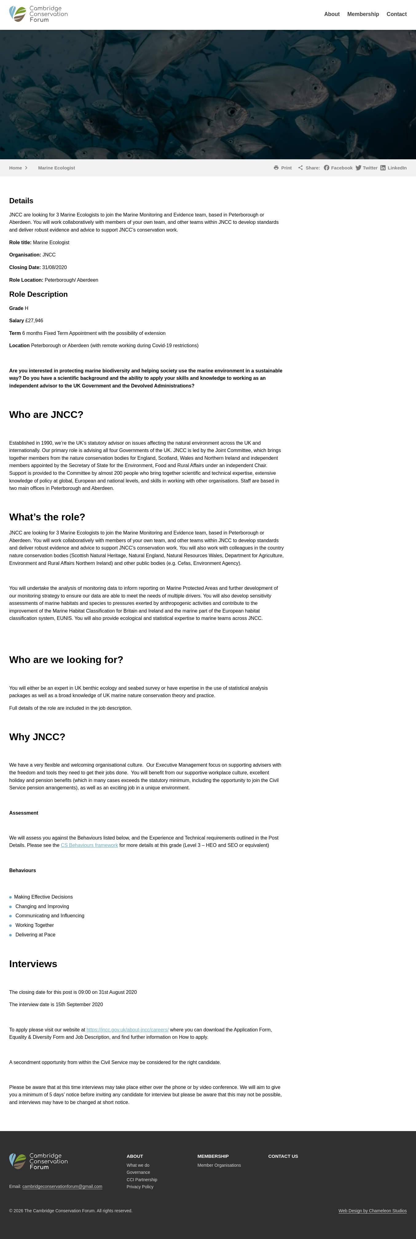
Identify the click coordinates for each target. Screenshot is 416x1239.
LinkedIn (397, 167)
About (332, 14)
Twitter (370, 167)
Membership (363, 14)
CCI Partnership (142, 1179)
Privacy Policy (140, 1186)
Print (286, 167)
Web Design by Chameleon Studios (373, 1210)
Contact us (283, 1156)
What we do (138, 1165)
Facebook (342, 167)
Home (15, 167)
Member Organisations (219, 1165)
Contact (397, 14)
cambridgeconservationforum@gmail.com (62, 1186)
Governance (138, 1172)
